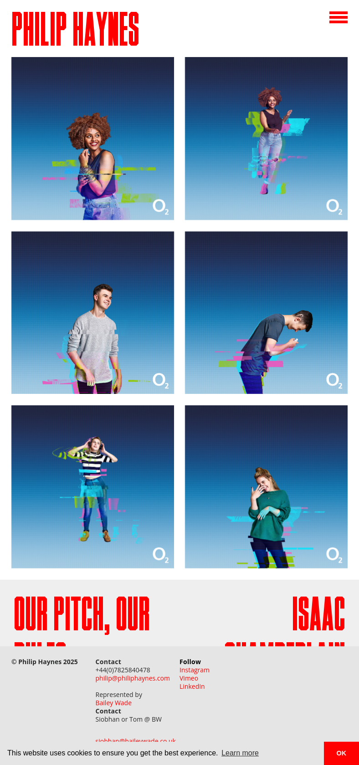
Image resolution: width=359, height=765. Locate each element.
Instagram (195, 670)
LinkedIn (192, 686)
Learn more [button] (240, 753)
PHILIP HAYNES (75, 33)
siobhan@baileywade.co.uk (136, 741)
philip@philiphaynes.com (133, 678)
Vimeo (189, 678)
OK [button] (342, 753)
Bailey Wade (114, 703)
